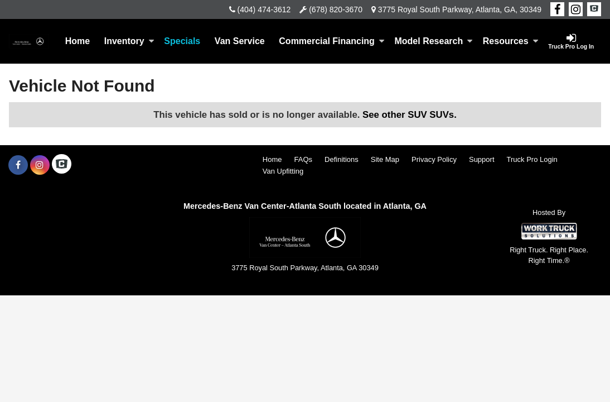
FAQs (303, 159)
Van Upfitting (283, 171)
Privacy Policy (434, 159)
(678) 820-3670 (335, 9)
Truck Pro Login (532, 159)
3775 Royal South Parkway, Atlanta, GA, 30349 (459, 9)
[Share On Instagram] (576, 9)
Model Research (433, 41)
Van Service (240, 41)
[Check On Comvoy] (594, 9)
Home (77, 41)
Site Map (385, 159)
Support (482, 159)
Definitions (342, 159)
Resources (511, 41)
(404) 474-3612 (264, 9)
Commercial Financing (332, 41)
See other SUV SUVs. (409, 114)
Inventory (129, 41)
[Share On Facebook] (557, 9)
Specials (182, 41)
